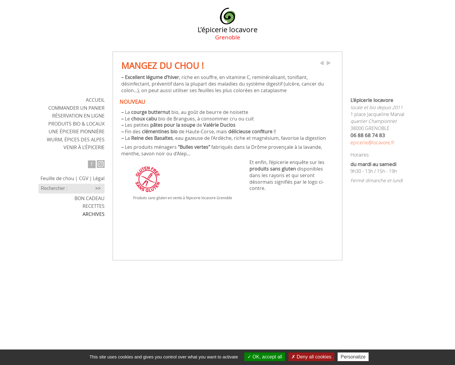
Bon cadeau (89, 198)
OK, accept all (264, 356)
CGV (83, 178)
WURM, (76, 140)
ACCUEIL (95, 100)
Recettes (94, 206)
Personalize (353, 356)
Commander (76, 108)
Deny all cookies (311, 356)
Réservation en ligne (78, 116)
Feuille (57, 178)
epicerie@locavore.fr (372, 143)
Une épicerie (77, 132)
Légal (99, 178)
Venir (84, 147)
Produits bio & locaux (76, 124)
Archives (94, 214)
